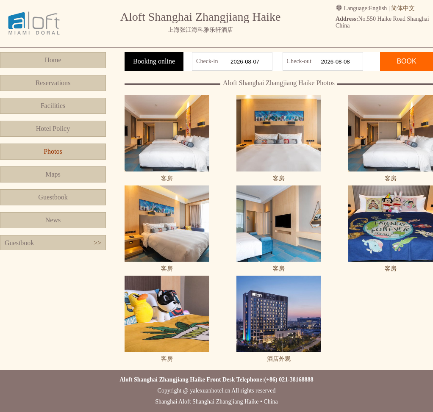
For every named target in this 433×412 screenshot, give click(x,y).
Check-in (207, 61)
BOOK (406, 61)
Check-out (299, 61)
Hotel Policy (53, 128)
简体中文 (403, 8)
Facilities (53, 105)
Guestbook (52, 197)
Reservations (53, 82)
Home (52, 60)
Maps (53, 174)
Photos (53, 151)
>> (97, 242)
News (53, 220)
